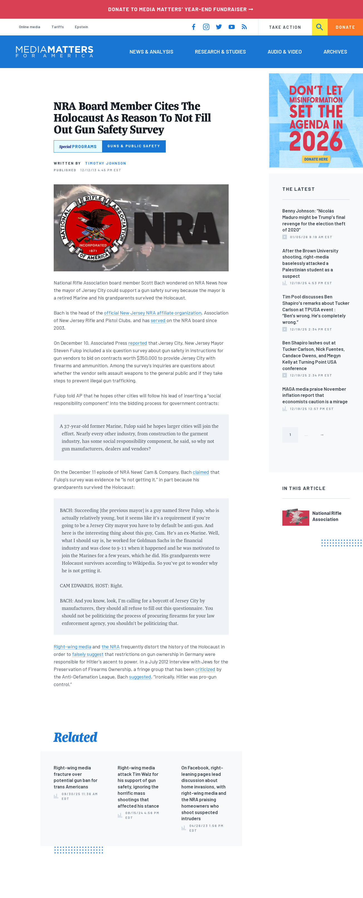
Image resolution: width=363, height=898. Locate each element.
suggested (140, 677)
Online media (29, 27)
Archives (335, 51)
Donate (345, 27)
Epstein (81, 27)
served (159, 320)
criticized (205, 669)
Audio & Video (285, 51)
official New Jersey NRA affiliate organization (152, 313)
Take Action (285, 27)
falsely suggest (87, 654)
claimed (201, 472)
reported (137, 343)
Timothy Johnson (105, 163)
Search (320, 27)
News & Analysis (151, 51)
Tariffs (57, 27)
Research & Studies (220, 51)
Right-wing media (72, 646)
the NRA (111, 646)
